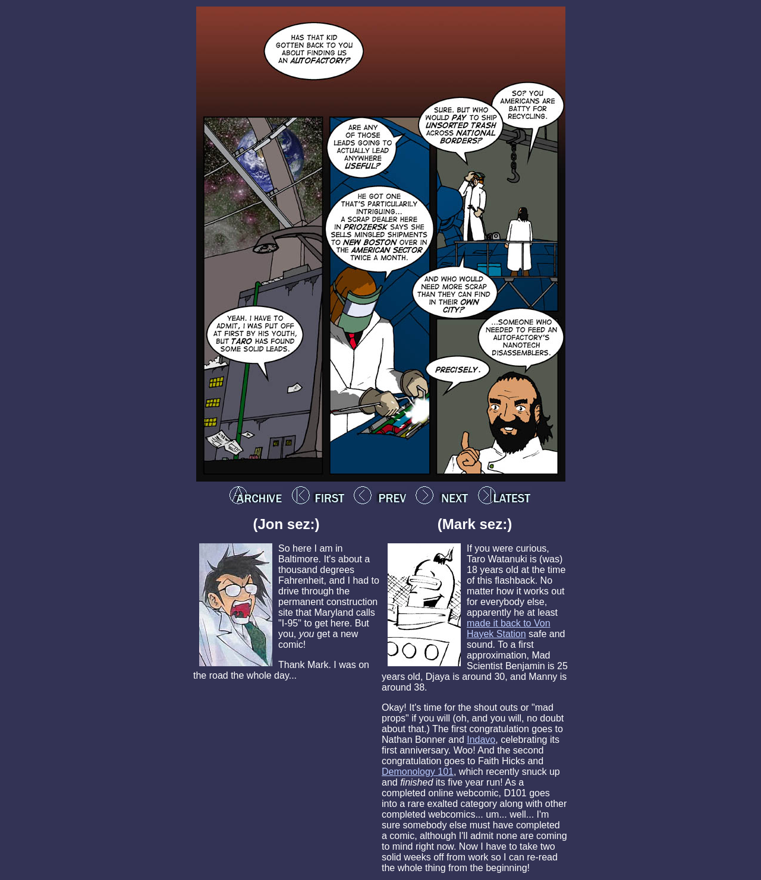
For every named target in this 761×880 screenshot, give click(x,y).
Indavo (481, 740)
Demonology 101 (418, 772)
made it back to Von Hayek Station (509, 628)
